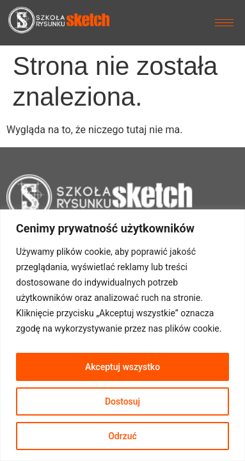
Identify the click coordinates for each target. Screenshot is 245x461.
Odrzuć (122, 436)
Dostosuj (122, 401)
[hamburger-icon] (224, 22)
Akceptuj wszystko (122, 367)
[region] (122, 335)
